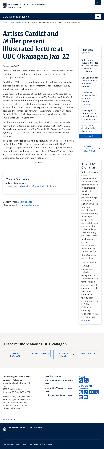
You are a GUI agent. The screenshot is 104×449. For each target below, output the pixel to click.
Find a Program (14, 354)
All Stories (90, 136)
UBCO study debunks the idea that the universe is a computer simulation (89, 66)
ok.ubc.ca (86, 320)
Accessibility (48, 444)
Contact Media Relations (89, 148)
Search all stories (53, 376)
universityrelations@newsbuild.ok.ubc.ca (34, 186)
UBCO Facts (88, 353)
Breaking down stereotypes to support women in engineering (89, 114)
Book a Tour (63, 354)
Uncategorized (31, 205)
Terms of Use (27, 444)
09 (23, 22)
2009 (11, 22)
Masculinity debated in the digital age (88, 128)
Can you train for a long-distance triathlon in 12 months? (89, 82)
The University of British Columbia (45, 5)
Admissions (39, 353)
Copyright (37, 444)
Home (5, 22)
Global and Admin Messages (58, 395)
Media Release (24, 202)
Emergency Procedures (11, 444)
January (17, 22)
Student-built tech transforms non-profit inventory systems (89, 98)
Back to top (9, 419)
